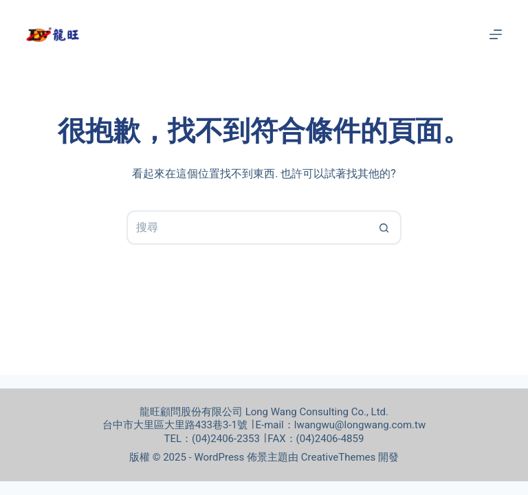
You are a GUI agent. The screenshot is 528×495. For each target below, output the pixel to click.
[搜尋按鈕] (384, 227)
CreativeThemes (338, 457)
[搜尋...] (246, 227)
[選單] (496, 34)
